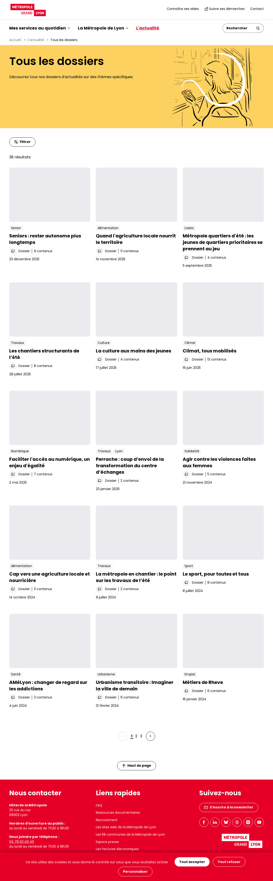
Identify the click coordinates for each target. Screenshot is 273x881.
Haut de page (136, 765)
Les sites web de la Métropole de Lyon (126, 827)
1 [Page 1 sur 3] (131, 736)
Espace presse (107, 842)
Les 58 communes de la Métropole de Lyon (130, 834)
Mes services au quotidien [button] (39, 28)
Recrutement (106, 820)
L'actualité (147, 28)
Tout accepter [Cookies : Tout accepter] (192, 862)
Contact (257, 8)
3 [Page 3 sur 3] (141, 736)
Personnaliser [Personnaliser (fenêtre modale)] (135, 871)
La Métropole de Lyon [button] (103, 28)
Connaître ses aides (183, 8)
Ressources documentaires (118, 812)
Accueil (15, 40)
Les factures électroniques (117, 849)
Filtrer (22, 141)
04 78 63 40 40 (21, 841)
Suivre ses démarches (224, 8)
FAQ (99, 805)
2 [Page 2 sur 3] (136, 736)
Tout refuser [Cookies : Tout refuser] (229, 862)
